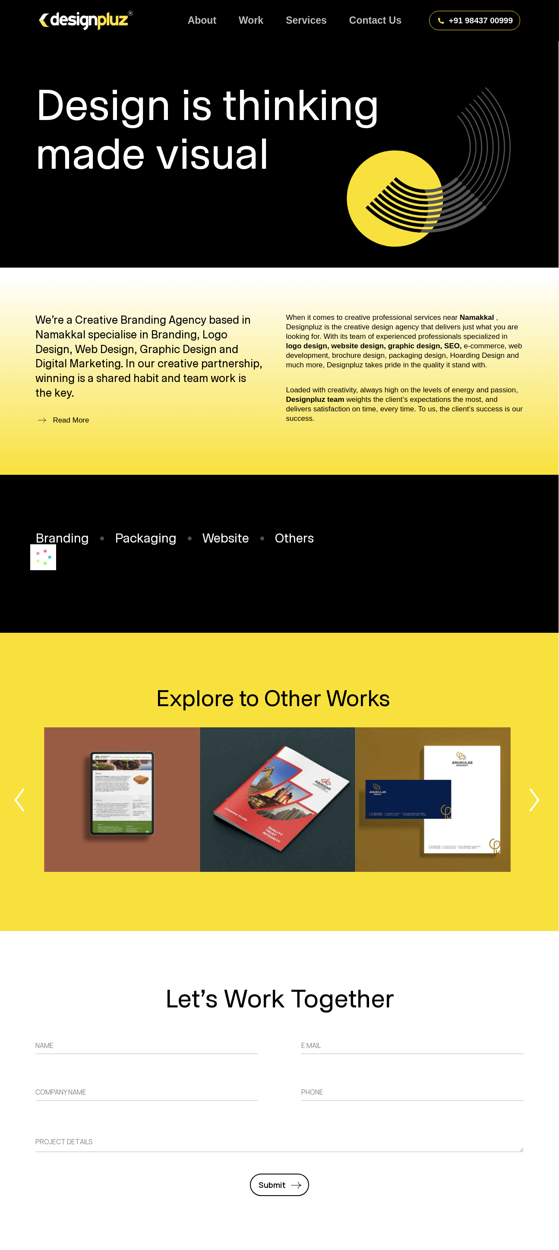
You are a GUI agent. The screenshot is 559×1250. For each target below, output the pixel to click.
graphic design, (415, 346)
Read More (71, 420)
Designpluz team (316, 399)
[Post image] (122, 799)
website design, (358, 346)
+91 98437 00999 (475, 20)
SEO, (453, 346)
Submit (272, 1185)
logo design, (307, 346)
